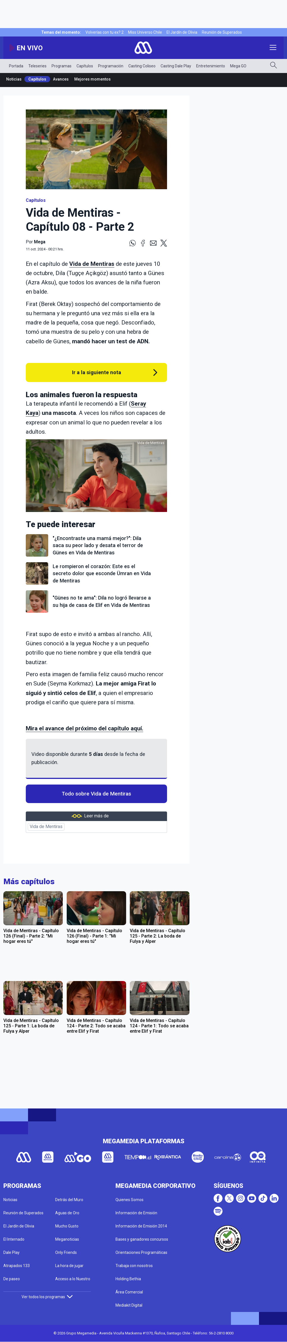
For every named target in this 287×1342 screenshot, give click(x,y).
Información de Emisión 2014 (141, 1226)
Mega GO (238, 66)
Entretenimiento (210, 66)
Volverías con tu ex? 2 (104, 32)
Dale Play (11, 1252)
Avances (61, 79)
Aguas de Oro (67, 1213)
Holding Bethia (128, 1279)
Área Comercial (129, 1292)
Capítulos (85, 66)
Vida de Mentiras (91, 263)
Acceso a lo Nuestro (72, 1279)
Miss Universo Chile (145, 32)
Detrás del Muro (69, 1199)
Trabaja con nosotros (134, 1265)
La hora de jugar (69, 1265)
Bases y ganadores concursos (141, 1239)
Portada (16, 66)
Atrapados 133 (16, 1265)
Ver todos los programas (47, 1297)
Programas (61, 66)
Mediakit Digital (128, 1305)
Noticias (14, 79)
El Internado (13, 1239)
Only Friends (66, 1252)
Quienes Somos (129, 1199)
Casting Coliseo (142, 66)
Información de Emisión (136, 1213)
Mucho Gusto (66, 1226)
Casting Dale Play (176, 66)
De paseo (11, 1279)
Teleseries (37, 66)
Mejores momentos (92, 79)
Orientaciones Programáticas (141, 1252)
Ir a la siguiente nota (96, 372)
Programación (110, 66)
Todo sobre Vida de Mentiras (96, 794)
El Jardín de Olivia (181, 32)
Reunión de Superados (222, 32)
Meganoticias (67, 1239)
